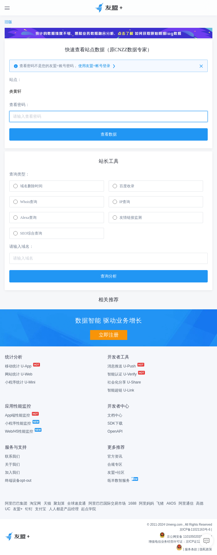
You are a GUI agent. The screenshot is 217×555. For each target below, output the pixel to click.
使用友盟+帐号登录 (97, 66)
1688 (132, 503)
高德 (199, 503)
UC (7, 509)
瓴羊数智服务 (122, 480)
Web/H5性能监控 (23, 431)
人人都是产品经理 (64, 509)
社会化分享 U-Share (124, 382)
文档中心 (114, 415)
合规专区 (114, 464)
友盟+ (18, 509)
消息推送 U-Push (125, 366)
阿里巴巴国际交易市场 (107, 503)
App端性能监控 (21, 415)
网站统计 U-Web (18, 374)
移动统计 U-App (22, 366)
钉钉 (29, 509)
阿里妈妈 (146, 503)
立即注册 (109, 334)
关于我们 (12, 464)
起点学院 (88, 509)
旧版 (8, 22)
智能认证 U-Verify (125, 374)
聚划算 (59, 503)
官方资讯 (114, 456)
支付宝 (40, 509)
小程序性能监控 (22, 423)
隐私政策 (206, 549)
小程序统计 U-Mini (20, 382)
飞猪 (160, 503)
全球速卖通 (76, 503)
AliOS (171, 503)
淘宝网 (35, 503)
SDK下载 (115, 423)
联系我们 (12, 456)
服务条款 (191, 549)
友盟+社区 (115, 472)
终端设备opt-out (18, 480)
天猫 (47, 503)
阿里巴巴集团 (16, 503)
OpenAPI (115, 431)
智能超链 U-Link (120, 390)
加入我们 (12, 472)
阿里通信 (186, 503)
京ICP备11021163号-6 (195, 529)
